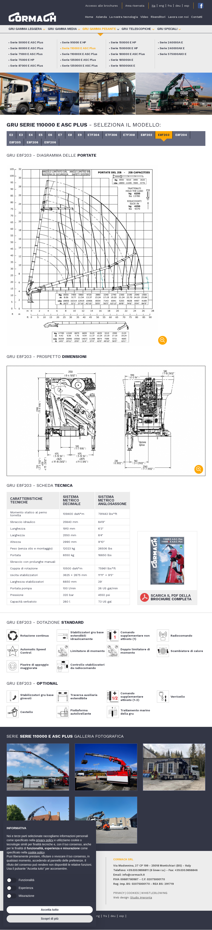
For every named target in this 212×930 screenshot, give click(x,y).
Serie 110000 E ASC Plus (78, 48)
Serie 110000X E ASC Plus (79, 54)
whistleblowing (154, 893)
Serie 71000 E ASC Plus (26, 54)
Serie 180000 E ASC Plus (128, 54)
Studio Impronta (141, 897)
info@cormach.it (133, 874)
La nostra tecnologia (123, 17)
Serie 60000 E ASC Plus (26, 48)
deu (178, 5)
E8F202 (155, 135)
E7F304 (100, 135)
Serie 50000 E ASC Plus (26, 42)
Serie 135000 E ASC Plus (79, 59)
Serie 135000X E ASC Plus (80, 65)
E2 (11, 135)
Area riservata (134, 5)
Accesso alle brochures (101, 5)
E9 (85, 135)
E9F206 (52, 142)
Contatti (196, 17)
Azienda (101, 17)
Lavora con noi (178, 17)
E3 (22, 135)
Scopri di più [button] (50, 918)
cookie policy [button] (36, 852)
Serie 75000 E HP (22, 59)
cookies (132, 893)
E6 (53, 135)
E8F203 (173, 135)
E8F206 (34, 142)
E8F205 (15, 142)
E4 (32, 135)
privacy (118, 893)
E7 (64, 135)
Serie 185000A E (122, 59)
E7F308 (137, 135)
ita (153, 5)
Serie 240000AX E (172, 48)
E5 (43, 135)
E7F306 (118, 135)
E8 (75, 135)
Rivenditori (158, 17)
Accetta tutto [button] (50, 909)
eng (161, 5)
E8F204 (192, 135)
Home (89, 17)
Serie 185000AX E (123, 65)
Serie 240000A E (171, 42)
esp (186, 5)
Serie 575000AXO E (173, 54)
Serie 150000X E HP (124, 48)
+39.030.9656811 (138, 870)
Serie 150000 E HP (123, 42)
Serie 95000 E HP (74, 42)
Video (144, 17)
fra (170, 5)
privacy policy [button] (44, 840)
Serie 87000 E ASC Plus (26, 65)
